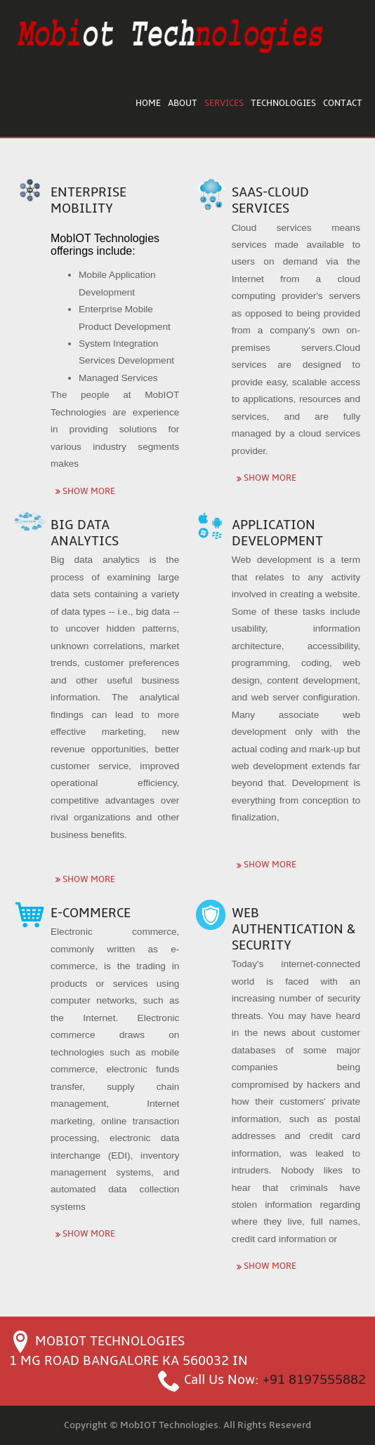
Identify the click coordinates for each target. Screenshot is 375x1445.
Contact (342, 103)
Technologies (283, 103)
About (182, 103)
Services (224, 103)
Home (148, 103)
